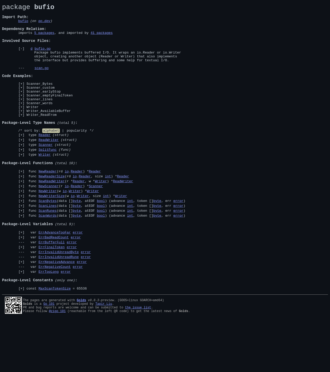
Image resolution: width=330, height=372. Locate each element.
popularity (77, 156)
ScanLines (47, 243)
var (55, 274)
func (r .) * (65, 220)
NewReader (47, 203)
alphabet (51, 156)
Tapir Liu (103, 355)
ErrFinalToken (51, 292)
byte (77, 238)
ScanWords (47, 255)
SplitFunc (47, 178)
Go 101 (48, 355)
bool (101, 238)
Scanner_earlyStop (44, 109)
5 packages (44, 38)
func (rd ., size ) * (78, 209)
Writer (33, 127)
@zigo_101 (57, 364)
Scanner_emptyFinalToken (50, 113)
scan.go (42, 81)
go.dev (44, 24)
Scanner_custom (41, 104)
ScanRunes (47, 249)
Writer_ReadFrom (42, 137)
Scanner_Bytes (40, 99)
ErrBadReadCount (53, 280)
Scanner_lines (40, 118)
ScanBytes (47, 238)
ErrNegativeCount (54, 314)
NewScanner (48, 220)
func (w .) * (63, 226)
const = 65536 (57, 340)
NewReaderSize (51, 209)
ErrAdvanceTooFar (54, 274)
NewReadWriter (51, 215)
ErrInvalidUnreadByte (58, 297)
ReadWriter (48, 166)
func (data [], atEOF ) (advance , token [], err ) (106, 238)
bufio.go (43, 57)
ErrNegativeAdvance (56, 309)
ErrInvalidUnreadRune (58, 303)
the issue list (138, 360)
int (108, 209)
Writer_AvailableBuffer (49, 132)
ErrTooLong (48, 320)
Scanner (45, 172)
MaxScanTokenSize (54, 340)
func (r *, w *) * (80, 215)
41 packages (101, 38)
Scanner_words (40, 123)
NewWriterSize (51, 232)
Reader (44, 161)
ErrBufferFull (51, 286)
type (48, 161)
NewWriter (47, 226)
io (67, 203)
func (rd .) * (64, 203)
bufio (23, 24)
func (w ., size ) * (77, 232)
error (178, 238)
